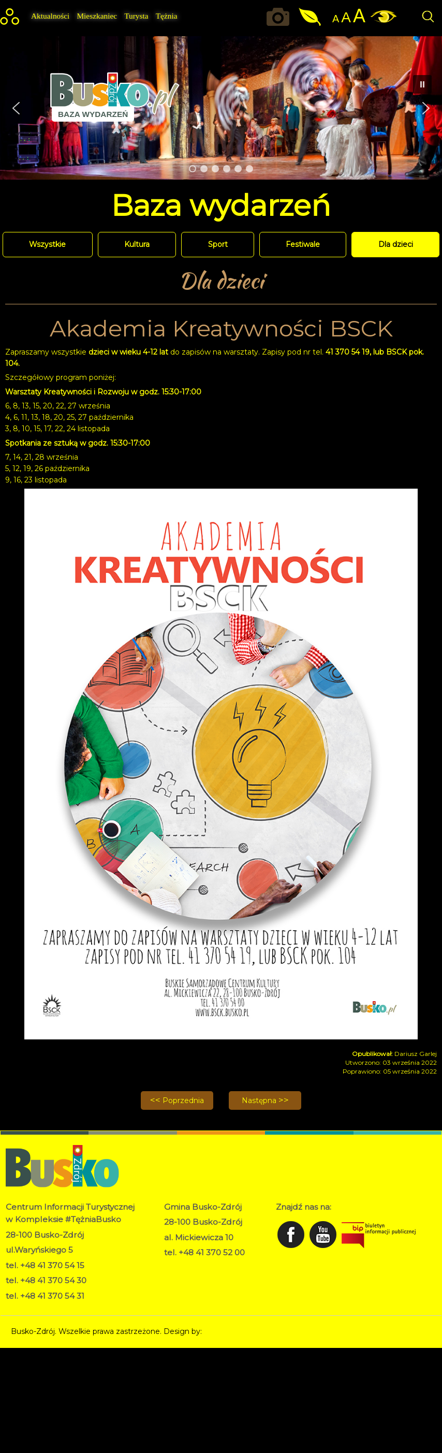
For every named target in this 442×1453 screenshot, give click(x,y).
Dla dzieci (395, 244)
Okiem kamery (280, 16)
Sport (218, 244)
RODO (176, 1267)
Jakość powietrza (310, 16)
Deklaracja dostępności (205, 1278)
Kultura (137, 244)
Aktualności (50, 15)
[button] (16, 108)
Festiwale (303, 244)
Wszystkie (47, 244)
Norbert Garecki (232, 1331)
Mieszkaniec (97, 15)
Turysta (136, 15)
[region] (221, 108)
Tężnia (167, 15)
